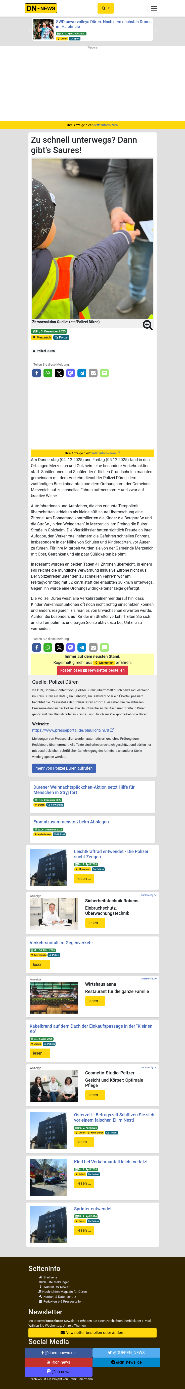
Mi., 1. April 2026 (86, 1216)
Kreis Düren (95, 1132)
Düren (62, 38)
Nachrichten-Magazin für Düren (62, 1292)
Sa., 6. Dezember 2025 (48, 829)
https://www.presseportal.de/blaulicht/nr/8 (70, 730)
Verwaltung (55, 804)
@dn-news (58, 1362)
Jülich (36, 1044)
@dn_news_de (126, 1362)
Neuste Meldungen (54, 1282)
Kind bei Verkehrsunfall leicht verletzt (111, 1161)
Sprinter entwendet (93, 1208)
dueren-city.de (149, 895)
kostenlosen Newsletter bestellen (92, 670)
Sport (74, 38)
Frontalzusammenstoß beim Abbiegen (71, 821)
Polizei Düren (43, 351)
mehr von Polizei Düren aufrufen (63, 768)
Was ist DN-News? (54, 1287)
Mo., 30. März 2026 (43, 950)
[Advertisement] (92, 86)
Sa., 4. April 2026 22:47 (71, 33)
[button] (106, 8)
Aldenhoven (42, 834)
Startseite (47, 1277)
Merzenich (41, 337)
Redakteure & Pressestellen (60, 1301)
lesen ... (84, 878)
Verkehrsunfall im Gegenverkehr (61, 942)
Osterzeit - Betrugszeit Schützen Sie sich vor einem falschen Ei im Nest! (114, 1117)
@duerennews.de (58, 1352)
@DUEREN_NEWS (126, 1352)
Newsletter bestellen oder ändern (93, 1332)
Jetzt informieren (105, 125)
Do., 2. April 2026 (86, 864)
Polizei (61, 337)
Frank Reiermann (81, 1379)
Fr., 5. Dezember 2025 (49, 331)
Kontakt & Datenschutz (57, 1297)
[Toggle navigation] (154, 8)
